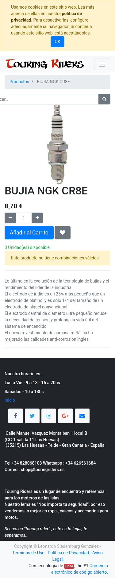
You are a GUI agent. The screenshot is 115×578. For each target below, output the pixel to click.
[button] (63, 232)
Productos (19, 81)
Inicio (10, 400)
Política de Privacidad (68, 552)
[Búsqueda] (104, 99)
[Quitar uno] (10, 218)
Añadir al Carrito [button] (29, 233)
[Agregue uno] (37, 218)
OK (57, 41)
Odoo (69, 566)
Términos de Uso (28, 552)
